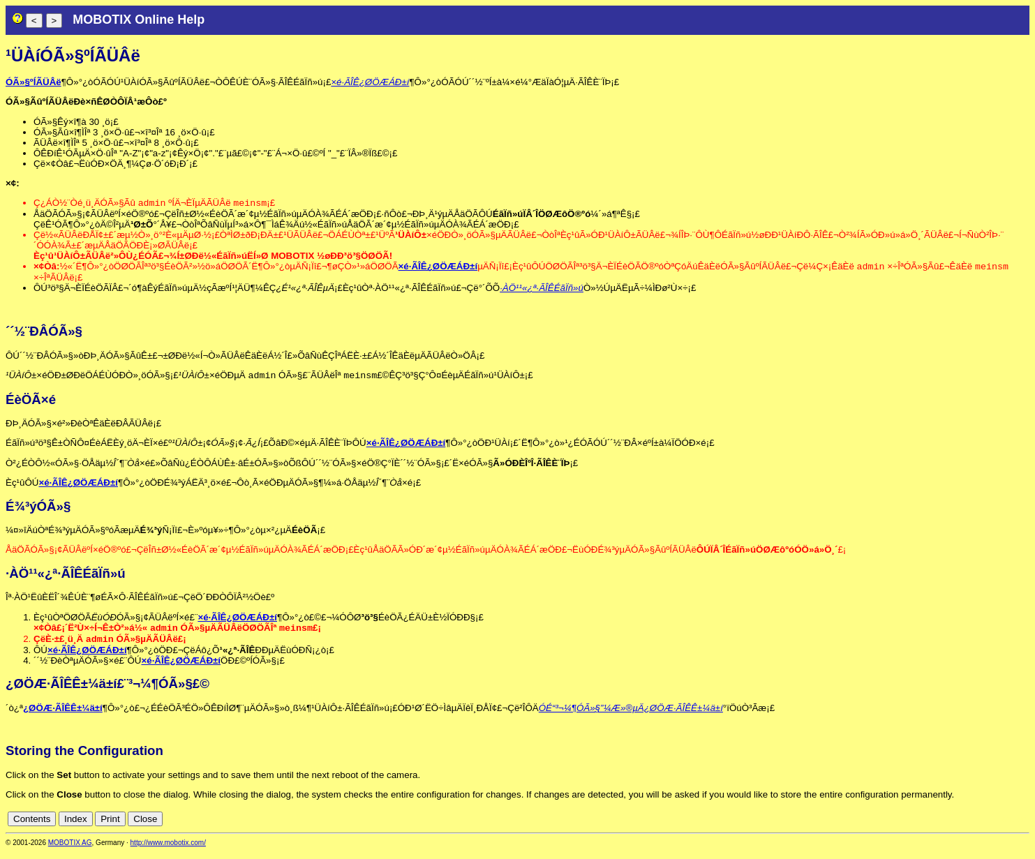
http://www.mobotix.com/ (168, 849)
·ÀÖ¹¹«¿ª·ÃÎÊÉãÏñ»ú (541, 290)
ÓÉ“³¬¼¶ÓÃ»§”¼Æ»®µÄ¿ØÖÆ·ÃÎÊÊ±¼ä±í (631, 715)
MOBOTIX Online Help (138, 20)
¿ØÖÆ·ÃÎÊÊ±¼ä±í (63, 715)
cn (1007, 826)
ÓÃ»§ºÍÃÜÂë (33, 82)
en (1022, 826)
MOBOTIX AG (70, 849)
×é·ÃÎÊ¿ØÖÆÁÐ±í (370, 82)
